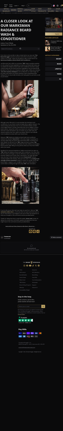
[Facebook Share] (30, 231)
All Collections (35, 272)
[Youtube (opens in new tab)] (30, 265)
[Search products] (40, 5)
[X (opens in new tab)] (36, 266)
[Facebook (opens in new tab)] (27, 266)
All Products (23, 272)
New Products (42, 10)
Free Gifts (34, 277)
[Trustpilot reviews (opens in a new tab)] (25, 320)
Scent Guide (10, 5)
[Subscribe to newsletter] (43, 306)
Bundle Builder (23, 275)
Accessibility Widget (25, 290)
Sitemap (22, 287)
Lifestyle (27, 10)
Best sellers (51, 10)
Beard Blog (35, 275)
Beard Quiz (5, 5)
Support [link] (34, 285)
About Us (34, 270)
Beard (13, 10)
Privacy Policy (21, 314)
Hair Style (33, 10)
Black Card (22, 280)
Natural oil (34, 287)
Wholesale (34, 282)
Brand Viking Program (25, 285)
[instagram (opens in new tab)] (24, 266)
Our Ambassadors (36, 280)
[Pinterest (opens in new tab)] (39, 266)
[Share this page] (38, 231)
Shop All (58, 10)
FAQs (21, 270)
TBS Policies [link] (23, 282)
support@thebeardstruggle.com (27, 347)
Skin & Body (20, 10)
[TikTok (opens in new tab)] (33, 265)
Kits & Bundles (6, 10)
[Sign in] (57, 5)
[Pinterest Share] (34, 231)
